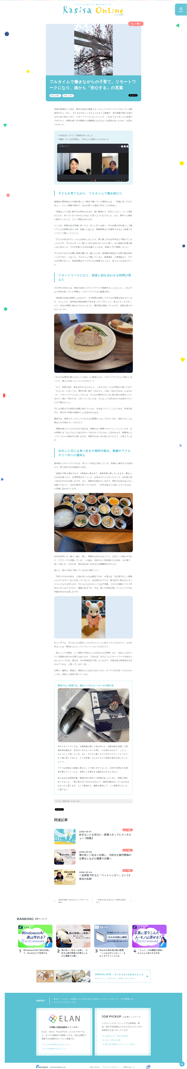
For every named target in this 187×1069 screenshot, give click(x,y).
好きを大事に (55, 96)
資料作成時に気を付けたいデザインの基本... (73, 901)
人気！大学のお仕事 (113, 1040)
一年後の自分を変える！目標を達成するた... (111, 901)
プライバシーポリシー (111, 1067)
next (167, 936)
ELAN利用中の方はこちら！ (56, 1049)
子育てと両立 (68, 96)
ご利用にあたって (128, 1067)
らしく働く (136, 23)
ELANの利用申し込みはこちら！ (58, 1044)
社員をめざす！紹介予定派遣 (116, 1036)
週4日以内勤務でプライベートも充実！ (120, 1044)
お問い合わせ (95, 1067)
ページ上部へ (182, 1064)
